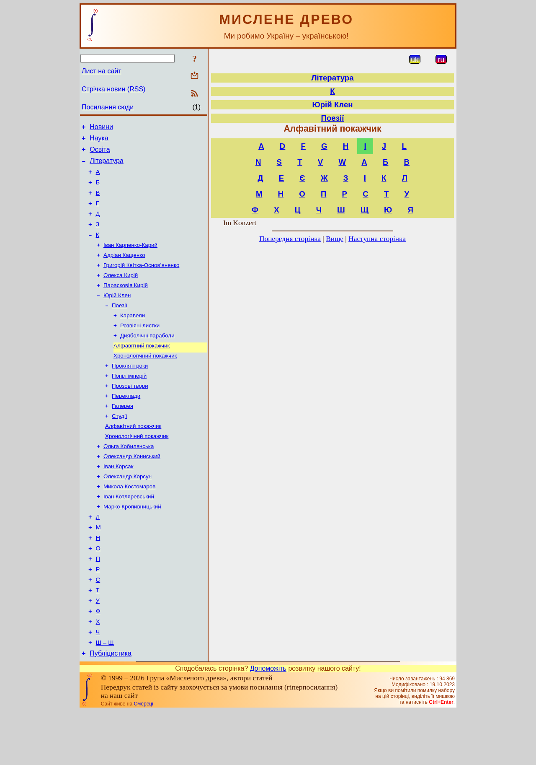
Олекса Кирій (120, 292)
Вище (334, 239)
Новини (101, 128)
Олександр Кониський (131, 488)
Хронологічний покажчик (145, 379)
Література (107, 165)
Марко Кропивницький (132, 543)
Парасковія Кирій (125, 303)
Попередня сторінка (290, 239)
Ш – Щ (105, 695)
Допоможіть (268, 722)
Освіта (100, 153)
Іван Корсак (118, 499)
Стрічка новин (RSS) (113, 89)
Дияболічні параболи (147, 358)
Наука (99, 140)
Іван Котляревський (128, 532)
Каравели (132, 336)
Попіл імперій (129, 401)
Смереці (143, 758)
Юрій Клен (117, 314)
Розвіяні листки (140, 347)
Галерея (122, 434)
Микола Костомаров (129, 521)
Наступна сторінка (377, 239)
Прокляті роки (130, 390)
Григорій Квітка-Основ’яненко (141, 281)
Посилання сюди (108, 107)
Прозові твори (130, 412)
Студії (119, 445)
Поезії (119, 325)
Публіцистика (110, 707)
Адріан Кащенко (124, 270)
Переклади (126, 423)
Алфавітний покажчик (141, 369)
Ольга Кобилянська (128, 478)
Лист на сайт (101, 71)
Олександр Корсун (127, 510)
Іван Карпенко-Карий (130, 260)
